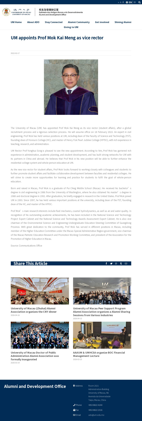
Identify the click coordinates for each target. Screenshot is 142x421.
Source (14, 245)
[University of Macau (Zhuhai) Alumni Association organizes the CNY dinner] (40, 290)
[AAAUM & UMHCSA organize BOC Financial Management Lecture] (102, 335)
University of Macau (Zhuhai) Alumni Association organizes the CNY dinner (34, 309)
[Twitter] (111, 263)
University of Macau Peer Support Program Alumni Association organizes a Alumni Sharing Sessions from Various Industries (101, 311)
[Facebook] (106, 263)
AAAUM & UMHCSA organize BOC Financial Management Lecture (99, 354)
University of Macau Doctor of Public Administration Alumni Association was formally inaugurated (35, 356)
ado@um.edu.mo (96, 414)
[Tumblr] (121, 263)
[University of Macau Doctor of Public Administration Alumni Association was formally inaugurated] (40, 335)
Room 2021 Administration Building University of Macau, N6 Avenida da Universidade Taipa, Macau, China (99, 392)
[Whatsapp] (116, 263)
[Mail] (126, 263)
